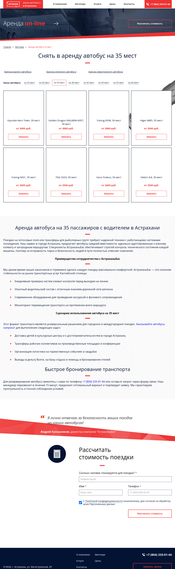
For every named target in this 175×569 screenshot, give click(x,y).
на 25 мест (29, 82)
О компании (60, 3)
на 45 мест (89, 82)
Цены (112, 3)
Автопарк (80, 3)
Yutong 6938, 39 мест (109, 120)
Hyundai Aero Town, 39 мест (23, 120)
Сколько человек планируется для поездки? (107, 473)
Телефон (134, 486)
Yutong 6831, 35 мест (23, 177)
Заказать (24, 136)
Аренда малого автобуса (17, 71)
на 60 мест (133, 82)
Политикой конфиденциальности (103, 501)
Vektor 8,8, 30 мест (151, 177)
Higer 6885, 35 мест (151, 120)
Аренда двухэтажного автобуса (106, 71)
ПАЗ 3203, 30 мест (66, 177)
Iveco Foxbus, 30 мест (108, 177)
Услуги (97, 3)
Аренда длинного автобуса (61, 71)
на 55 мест (118, 82)
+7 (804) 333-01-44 (160, 4)
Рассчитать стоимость (149, 23)
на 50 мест (103, 82)
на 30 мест (44, 82)
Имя (82, 486)
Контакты (129, 3)
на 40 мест (74, 82)
